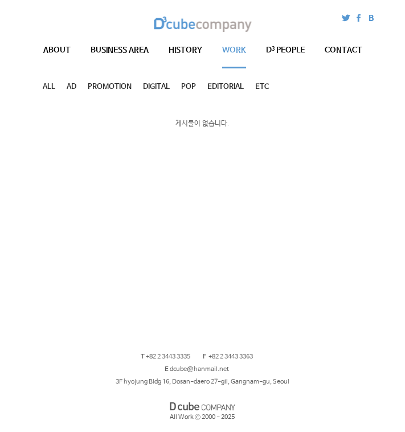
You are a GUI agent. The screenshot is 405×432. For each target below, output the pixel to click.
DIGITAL (156, 87)
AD (71, 87)
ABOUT (57, 50)
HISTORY (185, 50)
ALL (49, 87)
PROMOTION (110, 87)
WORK (234, 50)
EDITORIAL (225, 87)
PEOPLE (285, 50)
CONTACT (343, 50)
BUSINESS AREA (120, 50)
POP (188, 87)
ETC (262, 87)
